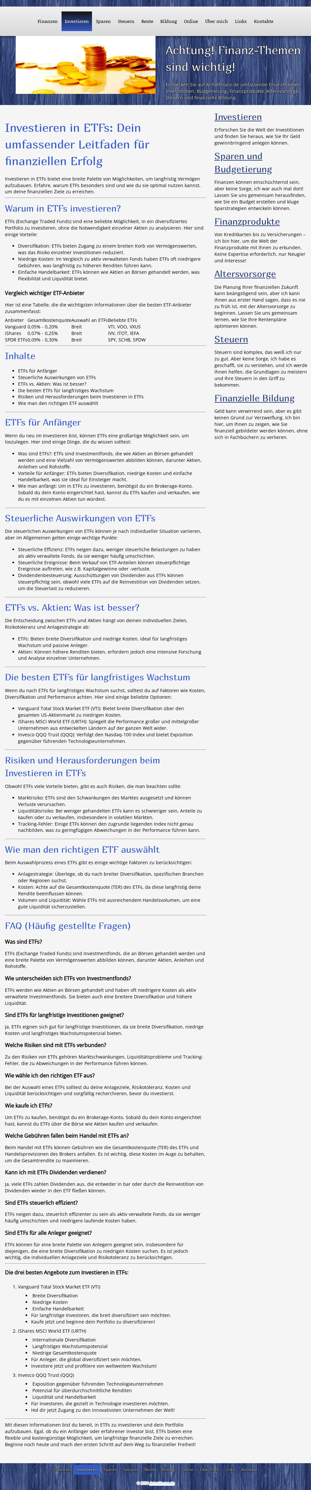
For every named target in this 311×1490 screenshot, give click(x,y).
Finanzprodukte (247, 221)
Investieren (238, 116)
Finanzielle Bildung (254, 398)
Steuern (231, 339)
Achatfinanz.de (162, 1483)
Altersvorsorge (245, 273)
